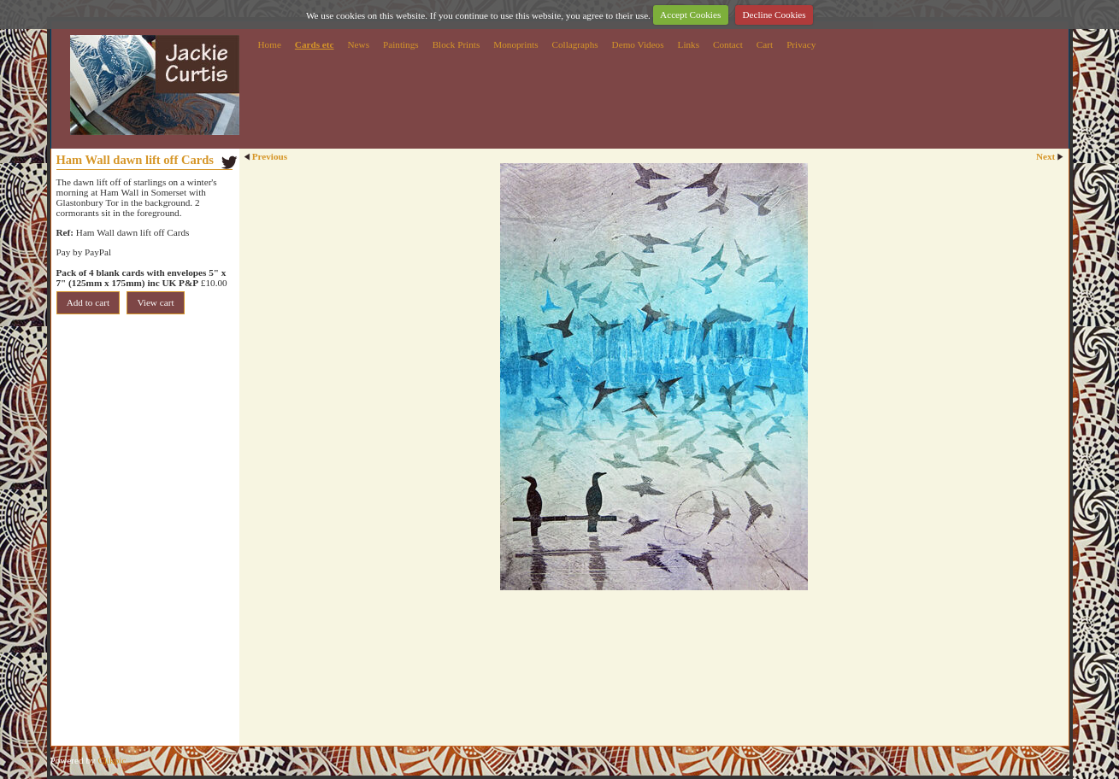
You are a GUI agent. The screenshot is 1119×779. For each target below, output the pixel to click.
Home (269, 44)
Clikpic (111, 760)
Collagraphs (575, 44)
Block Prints (456, 44)
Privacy (801, 44)
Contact (728, 44)
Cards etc (314, 44)
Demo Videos (638, 44)
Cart (765, 44)
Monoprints (515, 44)
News (358, 44)
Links (688, 44)
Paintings (401, 44)
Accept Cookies (690, 14)
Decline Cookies (773, 14)
